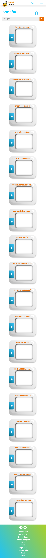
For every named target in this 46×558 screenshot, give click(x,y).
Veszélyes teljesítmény (22, 185)
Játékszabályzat (23, 540)
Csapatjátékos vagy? (22, 211)
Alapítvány (23, 548)
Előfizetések (23, 537)
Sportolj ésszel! (22, 106)
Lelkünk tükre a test (22, 264)
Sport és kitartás (22, 421)
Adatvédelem (23, 534)
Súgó (23, 553)
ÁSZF (23, 555)
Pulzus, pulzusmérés (22, 395)
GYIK (23, 545)
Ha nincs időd (22, 237)
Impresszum (23, 532)
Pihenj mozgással (22, 369)
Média (23, 542)
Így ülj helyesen (22, 27)
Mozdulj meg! (22, 343)
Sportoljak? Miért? (22, 53)
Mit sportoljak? (22, 316)
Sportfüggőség (22, 448)
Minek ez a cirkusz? (22, 290)
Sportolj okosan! (22, 474)
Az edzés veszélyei (22, 132)
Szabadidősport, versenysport (26, 500)
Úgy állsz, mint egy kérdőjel (25, 80)
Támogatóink (23, 550)
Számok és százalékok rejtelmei (26, 159)
